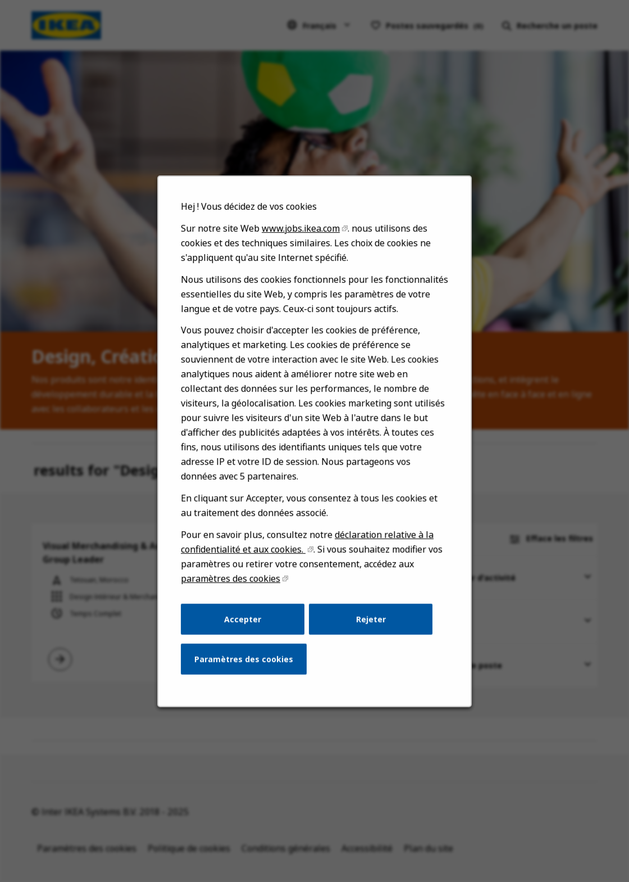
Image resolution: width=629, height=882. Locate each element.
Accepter (245, 633)
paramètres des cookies (233, 595)
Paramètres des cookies (246, 672)
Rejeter (368, 633)
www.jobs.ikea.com (301, 259)
